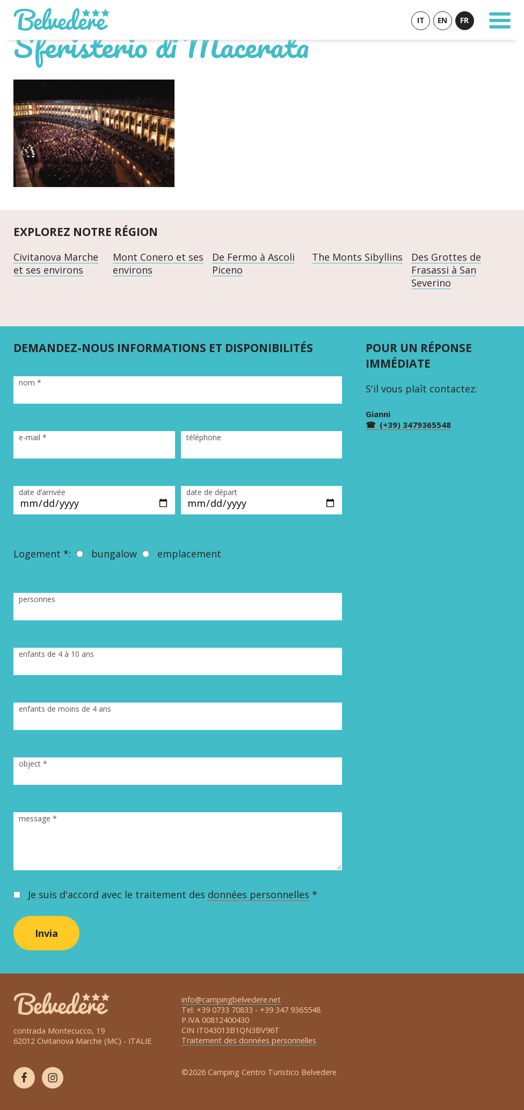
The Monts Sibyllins (357, 256)
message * (38, 818)
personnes (37, 599)
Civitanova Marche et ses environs (55, 263)
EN (442, 20)
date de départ (211, 492)
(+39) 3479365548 (415, 424)
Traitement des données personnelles (248, 1040)
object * (33, 763)
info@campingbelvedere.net (231, 999)
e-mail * (33, 437)
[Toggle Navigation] (500, 20)
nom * (30, 382)
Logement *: (42, 553)
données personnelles (258, 894)
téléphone (203, 437)
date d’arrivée (42, 492)
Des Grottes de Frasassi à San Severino (446, 269)
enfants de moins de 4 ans (65, 709)
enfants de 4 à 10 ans (56, 654)
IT (420, 20)
